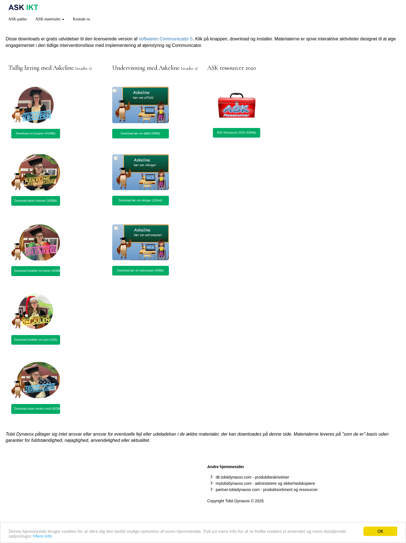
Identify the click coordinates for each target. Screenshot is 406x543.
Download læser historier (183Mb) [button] (35, 200)
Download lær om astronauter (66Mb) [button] (140, 270)
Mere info (42, 537)
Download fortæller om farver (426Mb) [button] (37, 270)
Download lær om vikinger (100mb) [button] (140, 200)
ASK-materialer (50, 19)
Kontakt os (81, 19)
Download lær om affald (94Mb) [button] (140, 133)
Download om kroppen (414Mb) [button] (35, 133)
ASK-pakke (17, 19)
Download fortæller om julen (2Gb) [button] (35, 339)
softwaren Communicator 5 (166, 38)
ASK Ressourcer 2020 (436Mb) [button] (236, 132)
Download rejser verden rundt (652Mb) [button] (37, 408)
